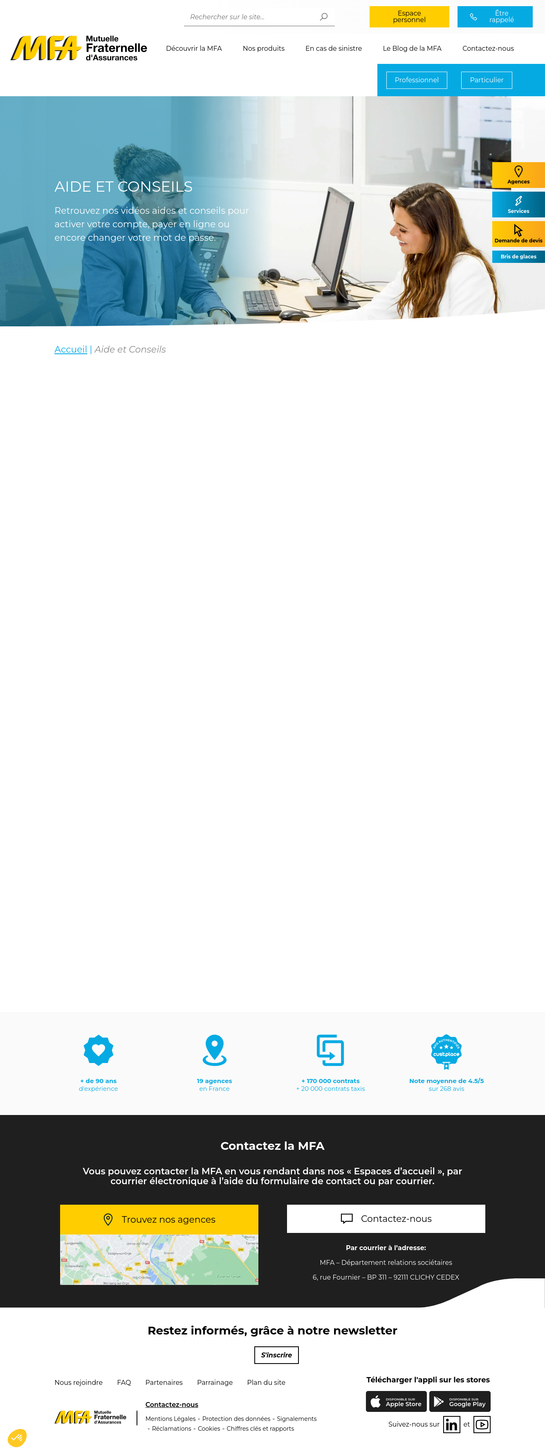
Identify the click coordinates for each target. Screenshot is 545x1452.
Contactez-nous (488, 48)
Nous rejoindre (78, 1382)
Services (518, 204)
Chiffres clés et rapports (260, 1428)
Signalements (296, 1419)
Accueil (70, 349)
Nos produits (264, 48)
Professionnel (417, 80)
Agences (518, 175)
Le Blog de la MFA (412, 48)
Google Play (467, 1402)
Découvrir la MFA (194, 48)
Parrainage (215, 1382)
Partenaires (163, 1382)
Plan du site (266, 1382)
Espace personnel (409, 16)
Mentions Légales (171, 1419)
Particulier (487, 80)
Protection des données (236, 1419)
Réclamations (171, 1428)
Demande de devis (519, 234)
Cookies (209, 1428)
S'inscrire (276, 1355)
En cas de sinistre (333, 48)
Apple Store (404, 1403)
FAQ (124, 1382)
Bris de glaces (518, 256)
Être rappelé (501, 16)
